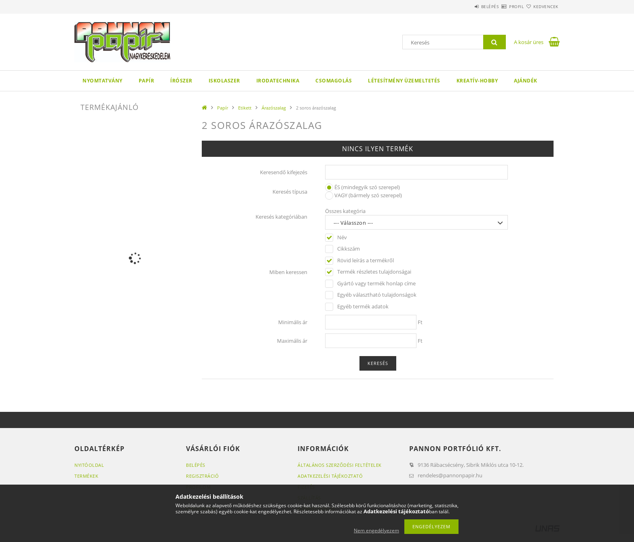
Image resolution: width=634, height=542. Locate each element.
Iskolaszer (224, 80)
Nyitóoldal (89, 465)
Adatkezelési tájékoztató (330, 476)
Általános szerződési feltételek (340, 465)
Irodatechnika (278, 80)
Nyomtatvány (102, 80)
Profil (502, 6)
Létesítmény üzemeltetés (404, 80)
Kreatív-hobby (477, 80)
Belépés (466, 6)
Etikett (244, 108)
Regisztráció (202, 476)
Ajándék (525, 80)
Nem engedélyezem (376, 530)
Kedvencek (541, 6)
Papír (146, 80)
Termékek (86, 476)
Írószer (181, 80)
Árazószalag (274, 108)
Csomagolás (333, 80)
